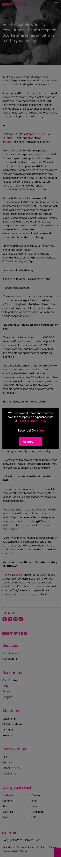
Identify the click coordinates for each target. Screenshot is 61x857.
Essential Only (28, 430)
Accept (28, 441)
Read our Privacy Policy (32, 421)
